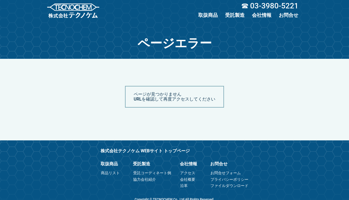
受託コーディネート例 (152, 173)
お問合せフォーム (225, 173)
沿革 (184, 185)
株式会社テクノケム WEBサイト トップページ (145, 150)
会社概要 (187, 179)
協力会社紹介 (144, 179)
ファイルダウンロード (229, 185)
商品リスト (110, 173)
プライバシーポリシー (229, 179)
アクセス (187, 173)
